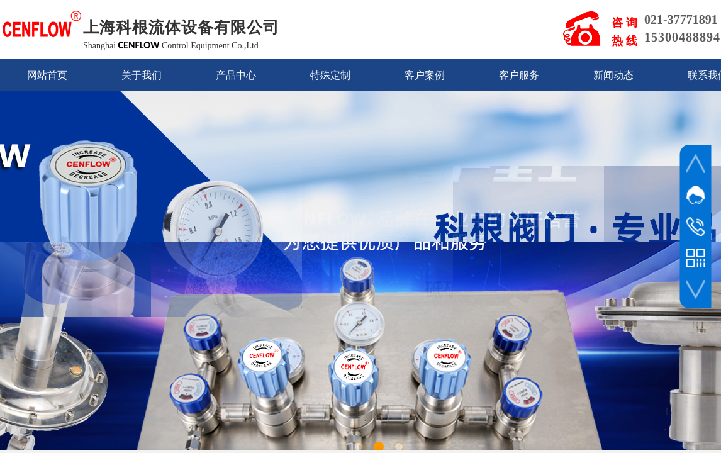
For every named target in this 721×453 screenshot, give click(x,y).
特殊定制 (330, 75)
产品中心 (236, 75)
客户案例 (425, 75)
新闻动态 (613, 75)
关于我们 (141, 75)
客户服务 (519, 75)
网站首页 (47, 75)
